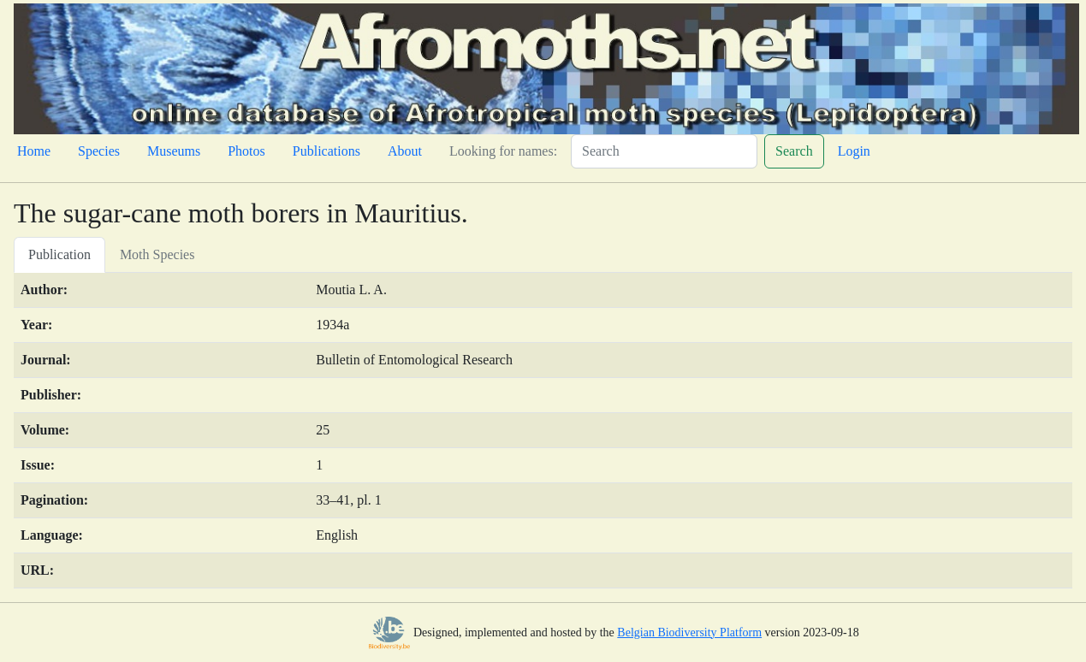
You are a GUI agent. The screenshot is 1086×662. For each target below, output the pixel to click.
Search (794, 151)
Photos (246, 151)
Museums (173, 151)
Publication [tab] (59, 254)
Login (854, 151)
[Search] (664, 151)
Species (99, 151)
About (405, 151)
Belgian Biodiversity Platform (689, 632)
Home (33, 151)
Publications (326, 151)
